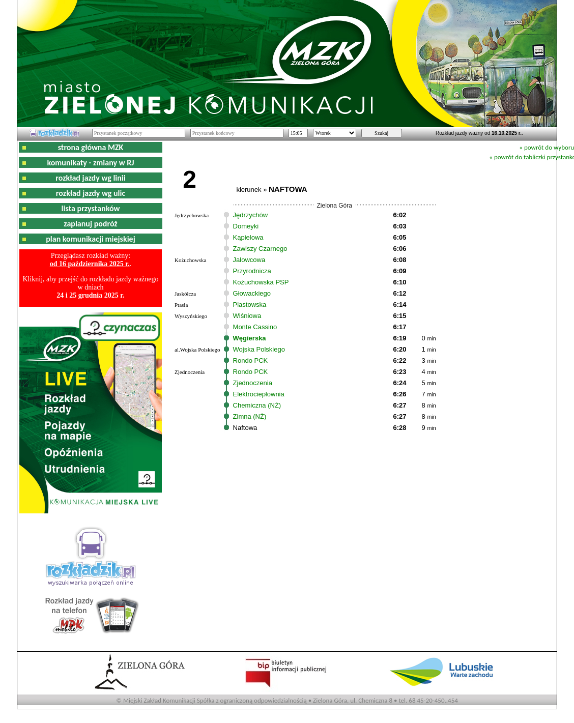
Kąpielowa (248, 237)
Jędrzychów (250, 215)
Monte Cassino (255, 327)
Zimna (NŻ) (250, 416)
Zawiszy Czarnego (260, 248)
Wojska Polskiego (259, 349)
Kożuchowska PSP (261, 282)
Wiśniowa (247, 316)
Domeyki (246, 226)
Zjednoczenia (252, 383)
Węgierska (249, 338)
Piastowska (250, 304)
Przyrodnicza (252, 271)
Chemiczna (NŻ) (257, 405)
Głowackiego (252, 293)
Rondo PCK (250, 360)
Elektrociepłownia (258, 394)
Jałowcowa (249, 260)
